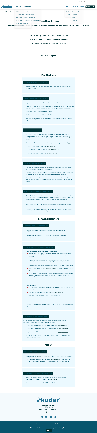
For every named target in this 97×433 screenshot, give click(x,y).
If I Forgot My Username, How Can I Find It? (38, 191)
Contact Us (90, 6)
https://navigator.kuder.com (49, 268)
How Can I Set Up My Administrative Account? (38, 247)
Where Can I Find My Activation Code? (36, 98)
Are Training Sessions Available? (35, 352)
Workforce (27, 6)
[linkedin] (42, 417)
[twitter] (55, 417)
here (69, 143)
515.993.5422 (54, 409)
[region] (48, 429)
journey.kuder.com (52, 153)
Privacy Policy (63, 428)
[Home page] (7, 6)
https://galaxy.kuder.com (56, 292)
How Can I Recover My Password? (34, 163)
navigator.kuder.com (53, 149)
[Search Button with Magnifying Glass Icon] (79, 2)
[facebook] (51, 417)
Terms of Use (42, 424)
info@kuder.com (48, 412)
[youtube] (46, 417)
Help (36, 424)
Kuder (2, 12)
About (67, 6)
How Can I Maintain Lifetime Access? (36, 82)
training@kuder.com (56, 359)
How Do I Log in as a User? (32, 130)
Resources (75, 6)
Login (82, 6)
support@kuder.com (61, 39)
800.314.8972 (44, 409)
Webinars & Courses (42, 356)
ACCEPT (49, 430)
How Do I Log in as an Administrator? (36, 316)
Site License (57, 424)
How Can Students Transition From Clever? (38, 373)
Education (18, 6)
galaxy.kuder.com (50, 146)
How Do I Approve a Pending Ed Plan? (36, 226)
